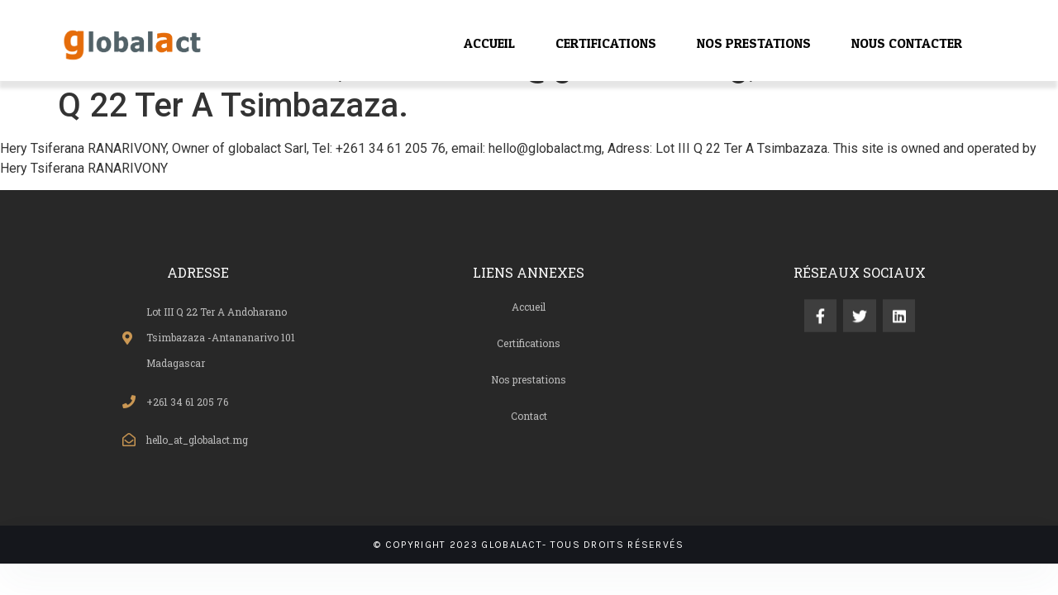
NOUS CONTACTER (906, 43)
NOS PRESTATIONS (754, 43)
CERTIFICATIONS (605, 43)
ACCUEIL (489, 43)
